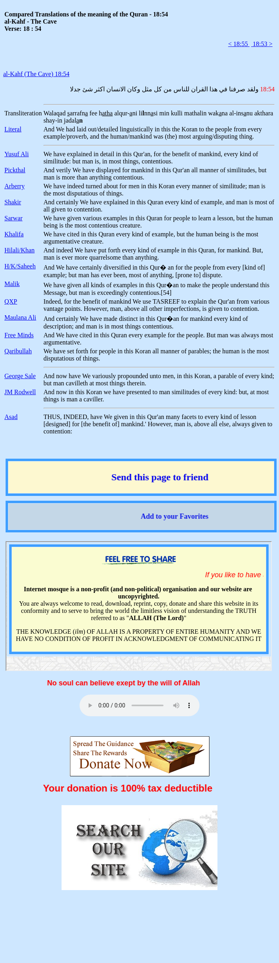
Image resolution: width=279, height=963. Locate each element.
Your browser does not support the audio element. (139, 705)
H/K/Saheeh (20, 266)
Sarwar (13, 218)
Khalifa (14, 234)
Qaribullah (18, 351)
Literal (13, 129)
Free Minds (19, 335)
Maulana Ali (20, 317)
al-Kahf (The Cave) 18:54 (36, 74)
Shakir (12, 202)
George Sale (20, 376)
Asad (11, 416)
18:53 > (261, 43)
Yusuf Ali (16, 154)
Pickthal (14, 170)
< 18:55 (238, 43)
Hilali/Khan (19, 250)
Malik (12, 283)
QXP (10, 301)
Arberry (14, 186)
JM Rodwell (20, 392)
